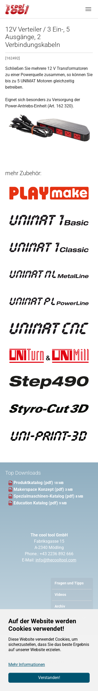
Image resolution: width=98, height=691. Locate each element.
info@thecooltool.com (56, 560)
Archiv (60, 606)
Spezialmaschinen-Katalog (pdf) (45, 496)
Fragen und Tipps (69, 583)
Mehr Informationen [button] (26, 664)
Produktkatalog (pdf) (34, 482)
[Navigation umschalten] (88, 9)
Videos (60, 594)
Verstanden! (49, 677)
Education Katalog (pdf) (36, 502)
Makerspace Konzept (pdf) (39, 489)
